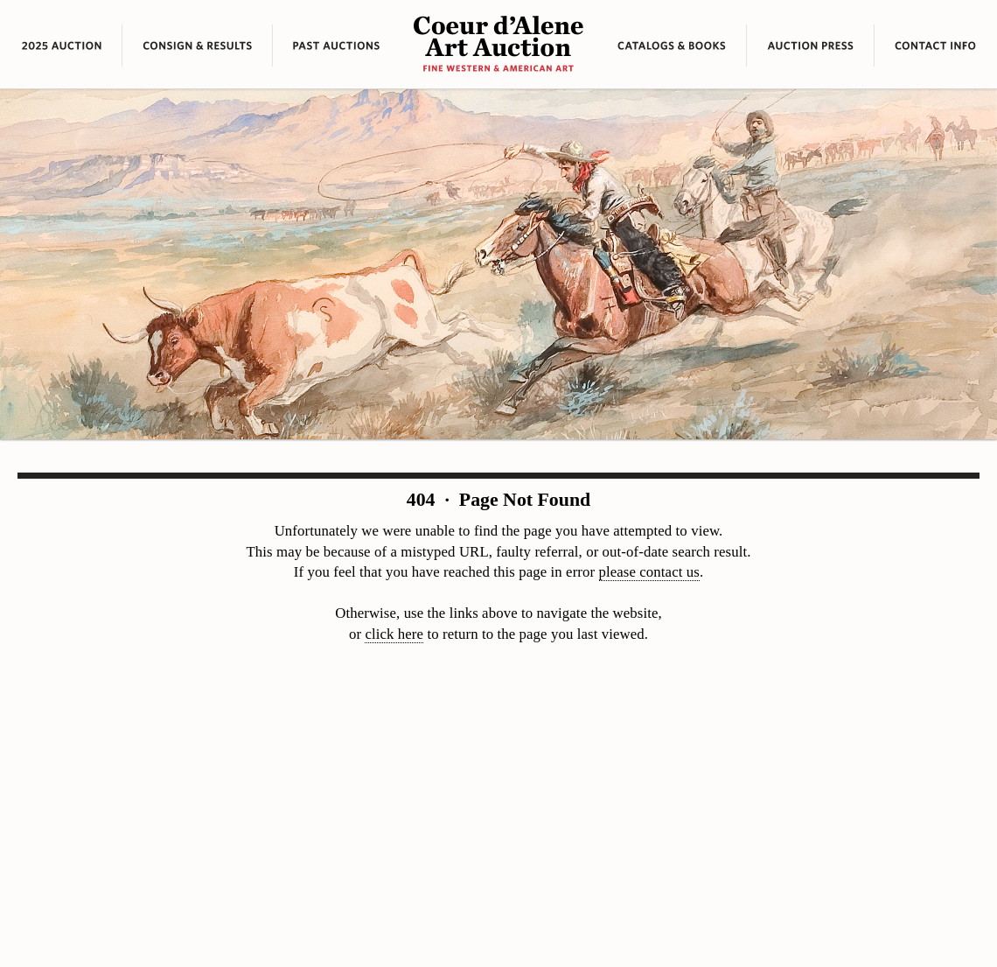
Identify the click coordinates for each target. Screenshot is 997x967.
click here (394, 634)
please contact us (649, 572)
